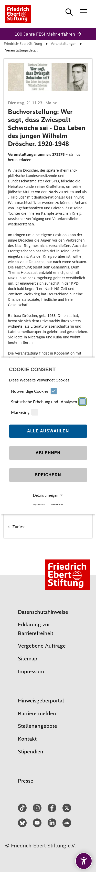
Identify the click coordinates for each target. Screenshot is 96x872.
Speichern (48, 475)
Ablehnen (48, 453)
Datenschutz (56, 504)
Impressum (39, 504)
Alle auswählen (48, 431)
